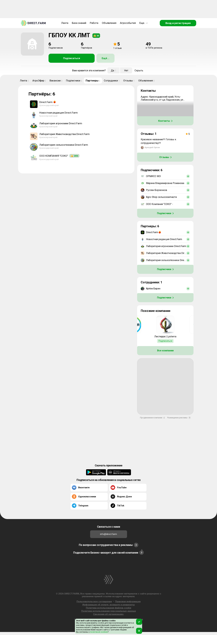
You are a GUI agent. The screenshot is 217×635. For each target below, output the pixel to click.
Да (113, 70)
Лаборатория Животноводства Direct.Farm (64, 134)
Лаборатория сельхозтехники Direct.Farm (63, 144)
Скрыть (139, 70)
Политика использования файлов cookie (108, 607)
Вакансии (56, 80)
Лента (64, 22)
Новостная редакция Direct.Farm (58, 112)
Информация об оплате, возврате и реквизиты (108, 604)
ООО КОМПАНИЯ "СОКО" (53, 155)
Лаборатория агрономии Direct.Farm (60, 123)
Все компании (165, 350)
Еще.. (143, 22)
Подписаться (71, 58)
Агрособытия (128, 22)
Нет (126, 70)
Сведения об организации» (108, 614)
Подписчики (74, 80)
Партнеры (93, 80)
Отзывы (129, 80)
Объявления (109, 22)
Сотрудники (112, 80)
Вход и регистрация (178, 23)
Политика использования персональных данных (108, 611)
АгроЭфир (39, 80)
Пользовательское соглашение (94, 601)
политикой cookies (99, 632)
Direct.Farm (46, 102)
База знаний (79, 22)
